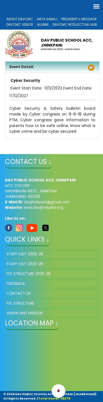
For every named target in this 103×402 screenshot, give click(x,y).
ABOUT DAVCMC (19, 19)
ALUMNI (43, 24)
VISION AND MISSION (25, 313)
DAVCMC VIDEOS (19, 24)
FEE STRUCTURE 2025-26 (29, 273)
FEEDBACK (16, 283)
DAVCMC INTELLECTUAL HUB (74, 24)
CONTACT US (19, 293)
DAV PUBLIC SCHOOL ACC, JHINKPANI (67, 42)
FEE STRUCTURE (20, 303)
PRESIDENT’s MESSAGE (79, 19)
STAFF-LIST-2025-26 (25, 254)
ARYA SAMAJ (47, 19)
